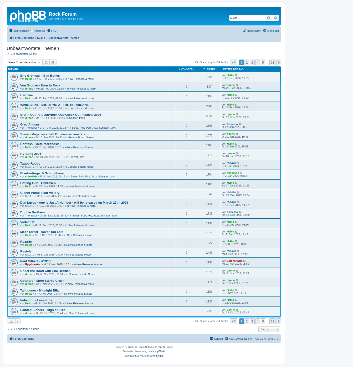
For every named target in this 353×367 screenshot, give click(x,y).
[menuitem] (37, 31)
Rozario (26, 241)
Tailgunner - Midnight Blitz (40, 290)
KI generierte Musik (79, 254)
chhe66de (31, 176)
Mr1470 (29, 166)
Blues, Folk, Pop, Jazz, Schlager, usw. (94, 127)
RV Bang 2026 (30, 154)
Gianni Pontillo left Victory (40, 193)
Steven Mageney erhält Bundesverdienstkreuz (54, 134)
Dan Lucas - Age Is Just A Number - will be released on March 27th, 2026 (74, 202)
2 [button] (247, 62)
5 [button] (263, 62)
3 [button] (252, 62)
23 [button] (272, 62)
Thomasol (31, 127)
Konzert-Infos (77, 117)
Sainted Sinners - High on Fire (42, 310)
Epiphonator (33, 264)
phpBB (131, 347)
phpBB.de (159, 351)
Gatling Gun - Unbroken (38, 183)
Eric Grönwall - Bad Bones (40, 75)
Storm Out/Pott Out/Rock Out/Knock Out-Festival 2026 (60, 114)
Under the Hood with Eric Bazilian (45, 271)
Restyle (25, 251)
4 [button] (257, 62)
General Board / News (81, 137)
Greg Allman (29, 124)
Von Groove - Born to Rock (40, 85)
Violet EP (27, 222)
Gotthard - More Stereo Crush (42, 280)
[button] (233, 62)
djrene (29, 88)
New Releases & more (81, 78)
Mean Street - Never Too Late (41, 232)
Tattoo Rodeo (30, 163)
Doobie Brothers (32, 212)
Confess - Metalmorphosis (40, 144)
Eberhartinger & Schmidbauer (42, 173)
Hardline (26, 95)
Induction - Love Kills (36, 300)
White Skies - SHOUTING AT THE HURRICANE (54, 105)
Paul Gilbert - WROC (35, 261)
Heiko (28, 78)
